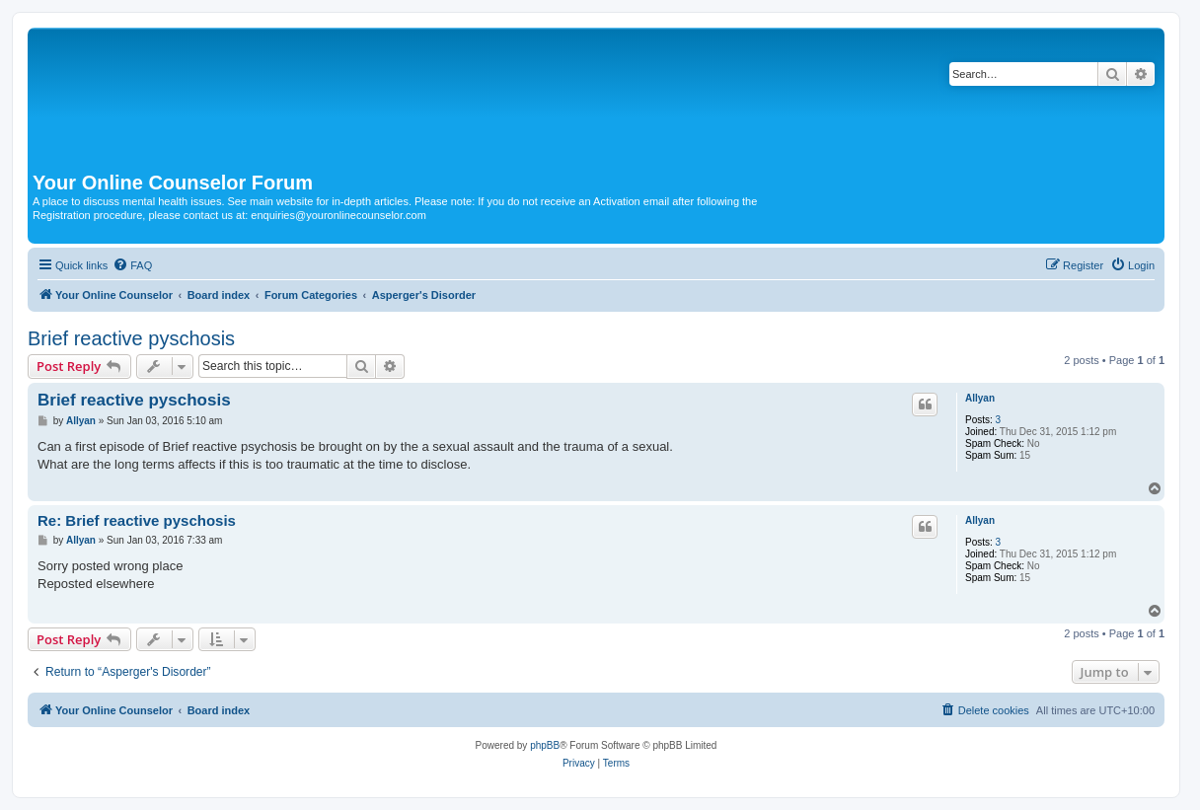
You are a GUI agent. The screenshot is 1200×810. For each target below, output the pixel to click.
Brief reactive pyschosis (131, 338)
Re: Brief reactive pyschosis (137, 520)
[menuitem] (132, 265)
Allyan (980, 398)
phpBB (545, 745)
